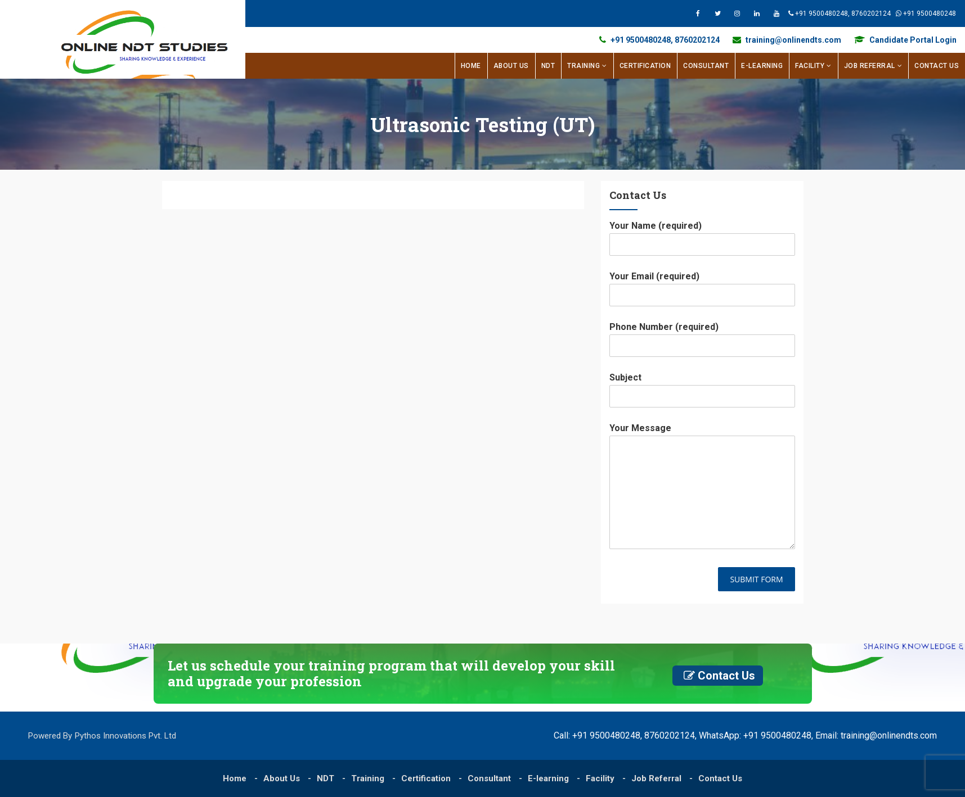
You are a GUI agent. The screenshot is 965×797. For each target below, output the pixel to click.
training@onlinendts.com (787, 39)
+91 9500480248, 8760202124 (796, 13)
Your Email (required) (702, 285)
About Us (511, 66)
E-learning (762, 66)
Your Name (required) (702, 234)
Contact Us (936, 66)
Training (583, 66)
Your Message (702, 487)
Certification (645, 66)
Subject (702, 386)
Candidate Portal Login (905, 39)
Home (471, 66)
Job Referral (869, 66)
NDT (548, 66)
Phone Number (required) (702, 335)
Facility (809, 66)
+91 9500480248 (904, 13)
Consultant (706, 66)
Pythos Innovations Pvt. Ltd (125, 736)
